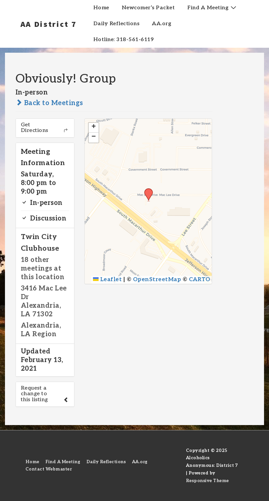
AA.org (161, 24)
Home (101, 8)
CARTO (199, 279)
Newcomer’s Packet (148, 8)
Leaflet (107, 279)
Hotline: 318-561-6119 (123, 39)
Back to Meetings (49, 103)
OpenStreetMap (157, 279)
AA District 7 (49, 24)
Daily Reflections (116, 24)
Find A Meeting (212, 7)
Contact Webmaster (48, 469)
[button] (146, 190)
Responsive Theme (207, 480)
